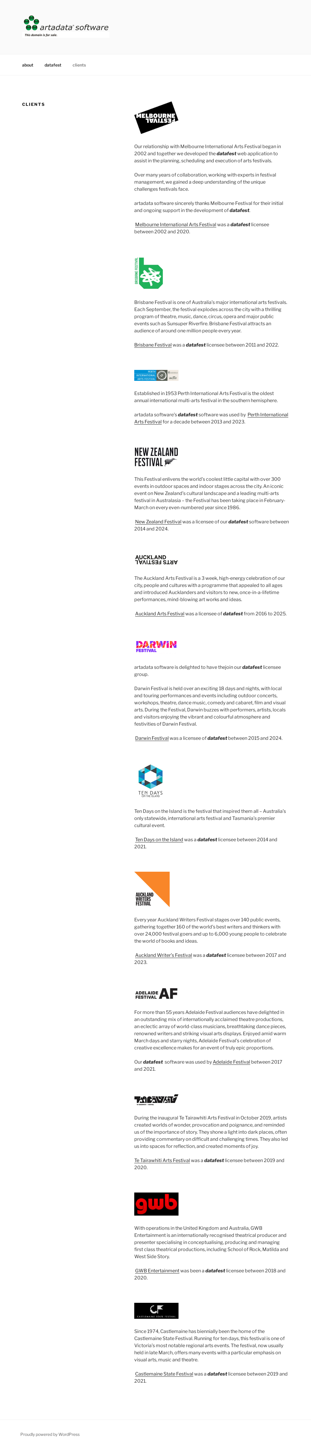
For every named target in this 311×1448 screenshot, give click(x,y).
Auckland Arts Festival (159, 614)
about (27, 64)
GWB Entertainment (157, 1271)
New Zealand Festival (158, 522)
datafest (53, 64)
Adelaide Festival (231, 1062)
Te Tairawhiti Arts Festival (162, 1160)
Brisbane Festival (153, 345)
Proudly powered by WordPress (50, 1434)
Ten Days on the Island (159, 839)
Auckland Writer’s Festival (163, 955)
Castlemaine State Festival (164, 1374)
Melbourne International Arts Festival (175, 224)
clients (79, 64)
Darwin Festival (152, 738)
